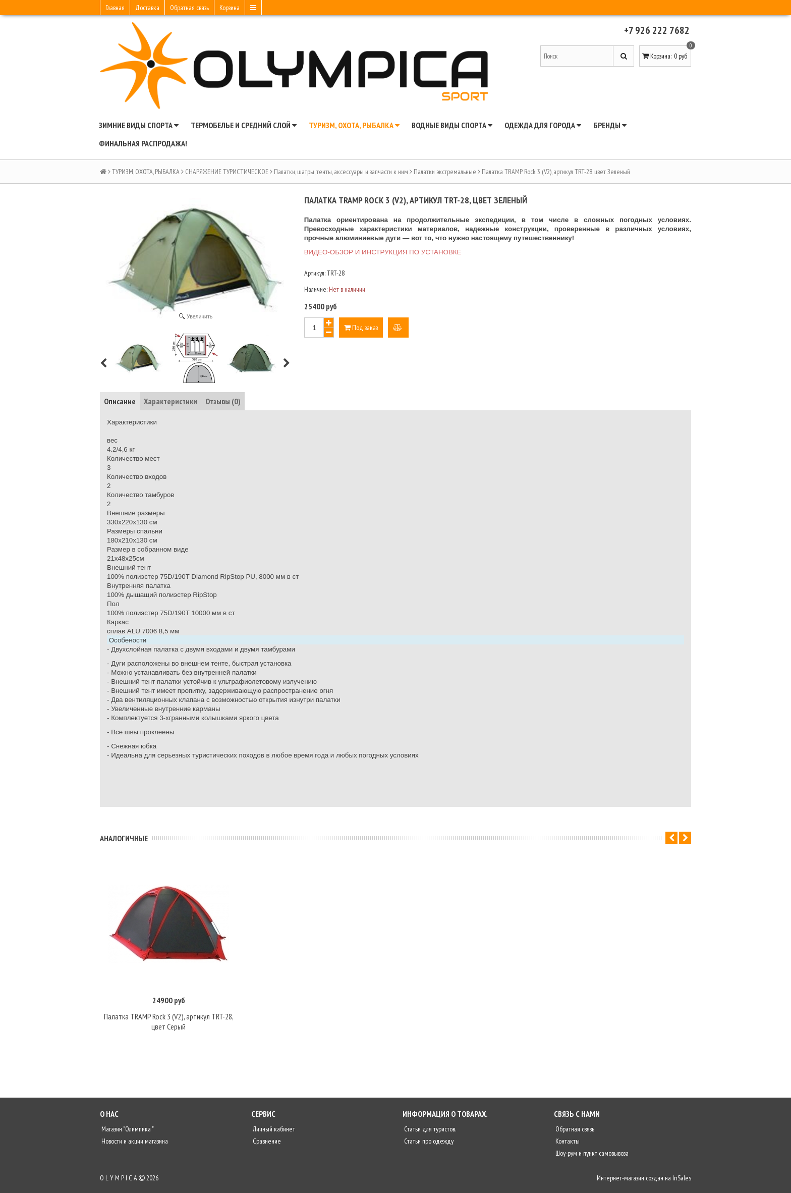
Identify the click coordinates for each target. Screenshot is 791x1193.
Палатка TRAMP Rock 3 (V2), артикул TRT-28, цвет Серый (169, 1025)
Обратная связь (189, 7)
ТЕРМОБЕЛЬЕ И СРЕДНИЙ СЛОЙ (244, 125)
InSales (681, 1181)
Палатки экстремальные (445, 171)
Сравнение (266, 1144)
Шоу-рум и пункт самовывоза (591, 1156)
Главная (115, 7)
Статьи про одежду (428, 1144)
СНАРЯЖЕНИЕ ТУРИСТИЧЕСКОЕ (226, 171)
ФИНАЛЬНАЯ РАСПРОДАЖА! (143, 143)
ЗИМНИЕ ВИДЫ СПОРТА (139, 125)
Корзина (229, 7)
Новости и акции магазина (134, 1144)
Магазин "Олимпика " (127, 1132)
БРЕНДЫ (610, 125)
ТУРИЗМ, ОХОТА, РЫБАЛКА (354, 125)
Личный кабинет (273, 1132)
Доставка (147, 7)
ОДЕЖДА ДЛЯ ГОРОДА (542, 125)
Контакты (567, 1144)
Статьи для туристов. (429, 1132)
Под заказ (361, 327)
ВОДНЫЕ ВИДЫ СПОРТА (452, 125)
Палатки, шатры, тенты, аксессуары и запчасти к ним (341, 171)
